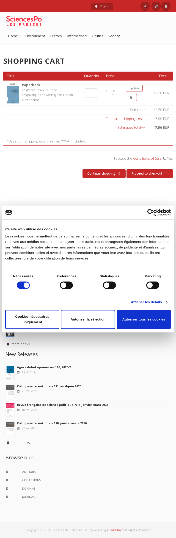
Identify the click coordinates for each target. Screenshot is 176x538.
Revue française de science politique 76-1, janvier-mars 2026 (62, 405)
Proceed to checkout (150, 173)
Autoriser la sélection (88, 319)
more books (18, 344)
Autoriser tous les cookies (143, 319)
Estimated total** (131, 127)
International (77, 35)
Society (114, 35)
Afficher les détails (146, 302)
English (102, 6)
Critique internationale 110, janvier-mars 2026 (52, 423)
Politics (97, 35)
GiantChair (115, 530)
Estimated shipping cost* (125, 118)
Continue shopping (104, 173)
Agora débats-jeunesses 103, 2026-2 (44, 367)
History (56, 35)
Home (13, 35)
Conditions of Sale (147, 158)
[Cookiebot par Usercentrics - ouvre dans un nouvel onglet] (151, 212)
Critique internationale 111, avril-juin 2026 (49, 386)
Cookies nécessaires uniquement (32, 319)
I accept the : (143, 158)
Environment (35, 35)
